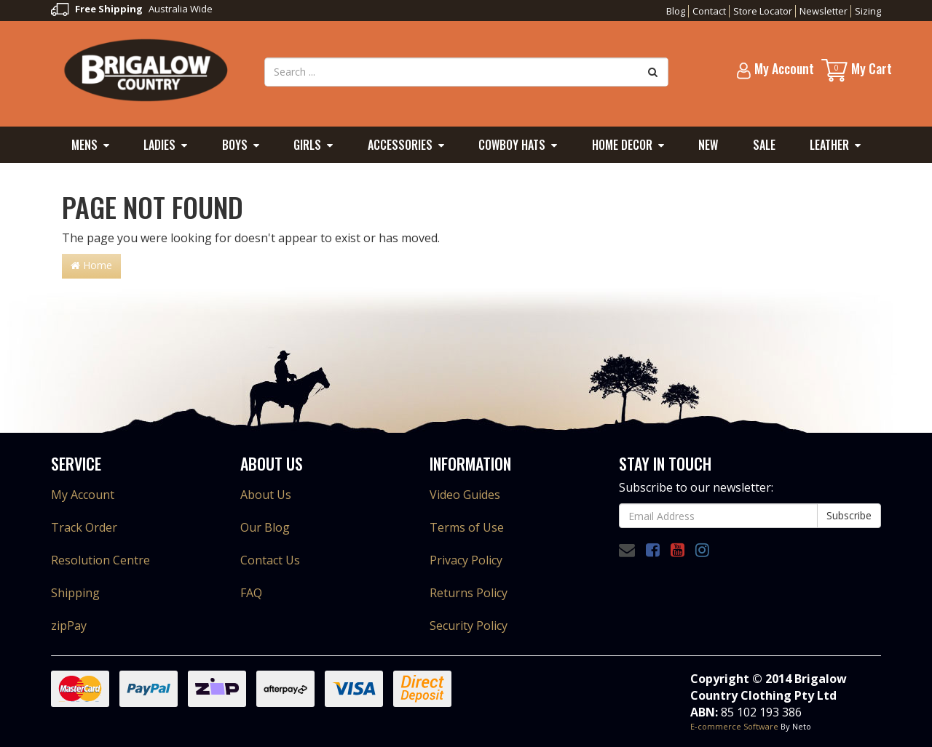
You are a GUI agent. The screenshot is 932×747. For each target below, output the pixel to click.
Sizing (868, 10)
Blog (675, 10)
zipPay (69, 626)
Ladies (159, 144)
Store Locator (762, 10)
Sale (764, 144)
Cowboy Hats (511, 144)
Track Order (84, 527)
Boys (235, 144)
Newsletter (823, 10)
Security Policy (469, 626)
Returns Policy (469, 593)
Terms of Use (467, 527)
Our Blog (265, 527)
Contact (709, 10)
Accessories (400, 144)
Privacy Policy (466, 560)
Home (91, 265)
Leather (829, 144)
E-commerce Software (734, 726)
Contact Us (270, 560)
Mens (84, 144)
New (708, 144)
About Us (265, 495)
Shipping (75, 593)
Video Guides (465, 495)
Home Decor (622, 144)
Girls (307, 144)
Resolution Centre (100, 560)
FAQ (251, 593)
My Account (82, 495)
